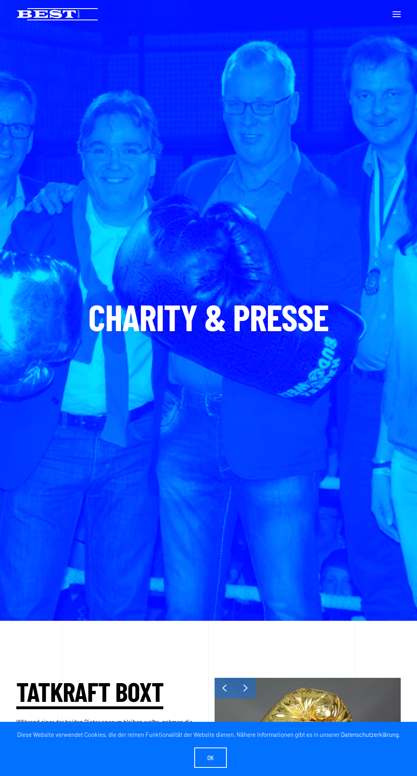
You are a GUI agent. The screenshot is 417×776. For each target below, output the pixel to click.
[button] (397, 14)
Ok (210, 757)
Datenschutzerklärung (370, 734)
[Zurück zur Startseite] (57, 14)
